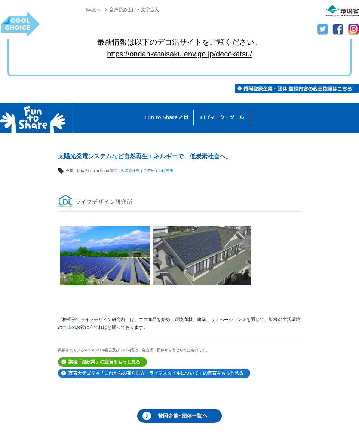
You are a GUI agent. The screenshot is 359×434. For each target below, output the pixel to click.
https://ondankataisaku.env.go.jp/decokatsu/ (179, 54)
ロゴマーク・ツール (222, 118)
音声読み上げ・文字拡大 (134, 9)
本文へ (93, 9)
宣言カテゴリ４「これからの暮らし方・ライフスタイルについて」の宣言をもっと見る (155, 373)
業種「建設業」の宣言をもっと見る (104, 361)
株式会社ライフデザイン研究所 (147, 171)
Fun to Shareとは (167, 118)
